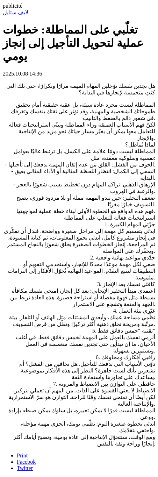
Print (22, 455)
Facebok (26, 462)
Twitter (25, 468)
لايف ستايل (15, 12)
